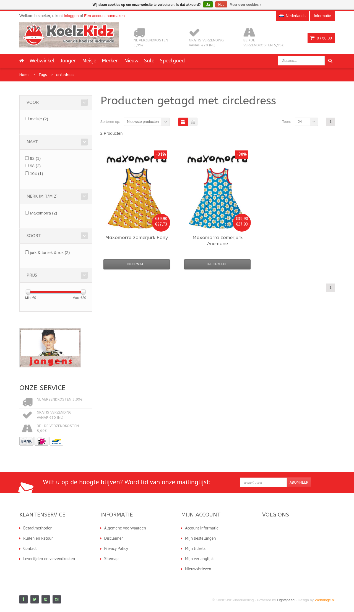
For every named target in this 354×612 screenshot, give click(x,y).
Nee (221, 5)
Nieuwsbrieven (198, 568)
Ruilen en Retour (38, 538)
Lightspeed (286, 600)
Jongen (68, 61)
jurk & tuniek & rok (50, 252)
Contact (30, 548)
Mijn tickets (195, 548)
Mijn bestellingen (200, 538)
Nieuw (131, 61)
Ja (208, 5)
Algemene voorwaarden (125, 528)
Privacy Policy (116, 548)
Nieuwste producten (143, 122)
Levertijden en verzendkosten (49, 558)
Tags (42, 75)
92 (35, 158)
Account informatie (201, 528)
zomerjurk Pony (136, 237)
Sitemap (111, 558)
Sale (149, 61)
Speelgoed (172, 61)
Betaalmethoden (38, 528)
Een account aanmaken (104, 16)
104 (36, 173)
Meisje (89, 61)
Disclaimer (113, 538)
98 (35, 165)
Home (24, 75)
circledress (65, 75)
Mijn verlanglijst (199, 558)
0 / (321, 38)
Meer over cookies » (246, 5)
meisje (39, 118)
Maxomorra (43, 213)
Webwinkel (42, 61)
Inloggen (71, 16)
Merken (110, 61)
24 (300, 122)
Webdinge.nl (325, 600)
